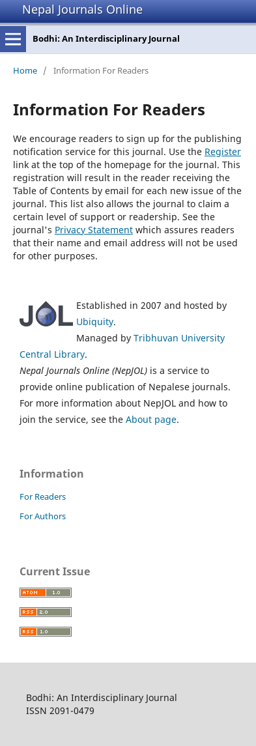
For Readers (43, 496)
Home (25, 70)
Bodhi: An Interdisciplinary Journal (106, 38)
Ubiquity (94, 321)
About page (151, 419)
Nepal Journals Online (82, 9)
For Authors (43, 516)
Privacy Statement (94, 229)
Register (223, 151)
